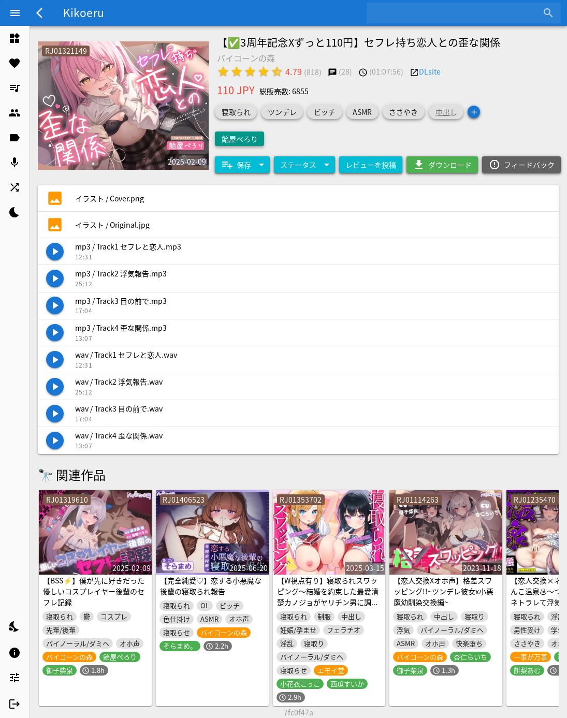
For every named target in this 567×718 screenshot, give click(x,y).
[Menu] (15, 13)
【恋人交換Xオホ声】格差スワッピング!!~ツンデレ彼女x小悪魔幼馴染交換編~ (443, 591)
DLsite (430, 71)
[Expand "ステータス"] (304, 164)
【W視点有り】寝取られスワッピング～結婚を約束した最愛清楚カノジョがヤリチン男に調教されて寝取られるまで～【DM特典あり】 (328, 602)
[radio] (223, 71)
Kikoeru (83, 12)
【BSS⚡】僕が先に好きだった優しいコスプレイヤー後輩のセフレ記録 (93, 591)
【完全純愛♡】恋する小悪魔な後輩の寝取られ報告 (210, 585)
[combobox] (456, 13)
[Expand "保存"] (242, 164)
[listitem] (14, 38)
